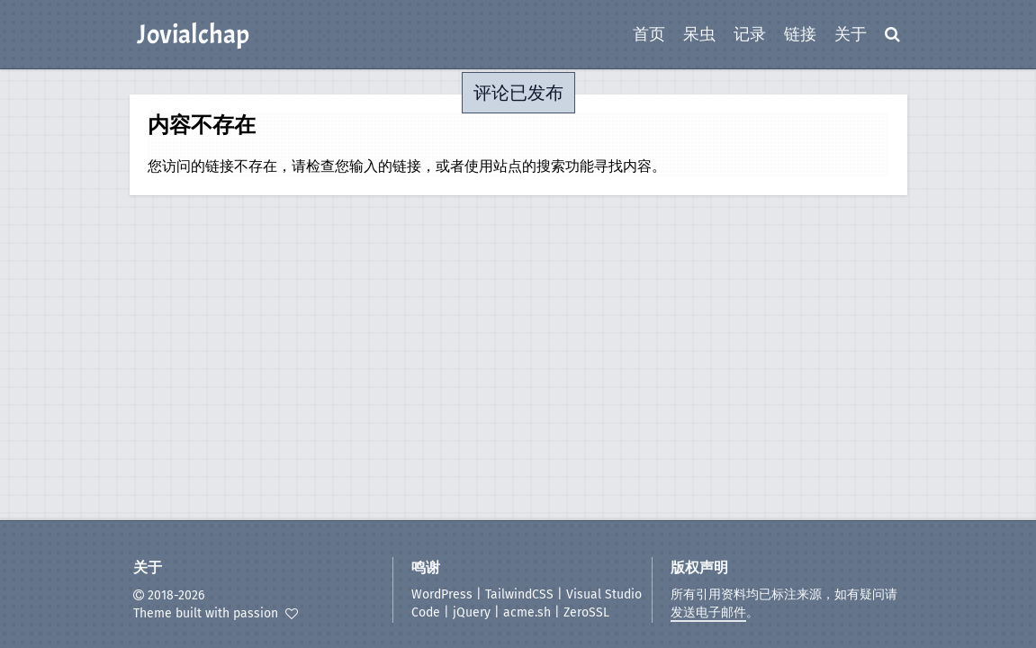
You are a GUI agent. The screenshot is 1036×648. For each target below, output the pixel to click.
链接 (800, 34)
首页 (649, 34)
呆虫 (699, 34)
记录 (750, 34)
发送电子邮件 (708, 612)
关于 (850, 34)
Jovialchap (193, 34)
